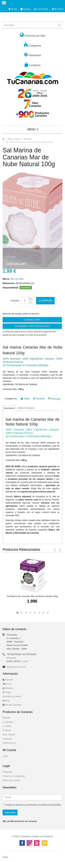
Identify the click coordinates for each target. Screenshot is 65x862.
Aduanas (8, 688)
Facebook (39, 398)
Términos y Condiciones (14, 776)
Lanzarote (7, 739)
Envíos (7, 684)
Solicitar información (25, 408)
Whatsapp (54, 399)
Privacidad (7, 772)
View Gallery (16, 264)
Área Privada (41, 9)
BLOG (12, 9)
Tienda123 (48, 836)
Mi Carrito (57, 9)
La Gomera (8, 722)
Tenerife (6, 718)
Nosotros (8, 679)
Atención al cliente (12, 696)
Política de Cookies (11, 780)
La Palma (7, 726)
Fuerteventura (9, 743)
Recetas (26, 9)
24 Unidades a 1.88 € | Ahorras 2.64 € (32, 326)
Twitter (25, 398)
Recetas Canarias (12, 705)
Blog (6, 700)
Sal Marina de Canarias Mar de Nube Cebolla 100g (32, 596)
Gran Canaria (9, 734)
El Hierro (7, 730)
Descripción (9, 408)
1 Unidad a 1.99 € (32, 319)
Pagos (7, 692)
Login (5, 756)
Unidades (14, 300)
